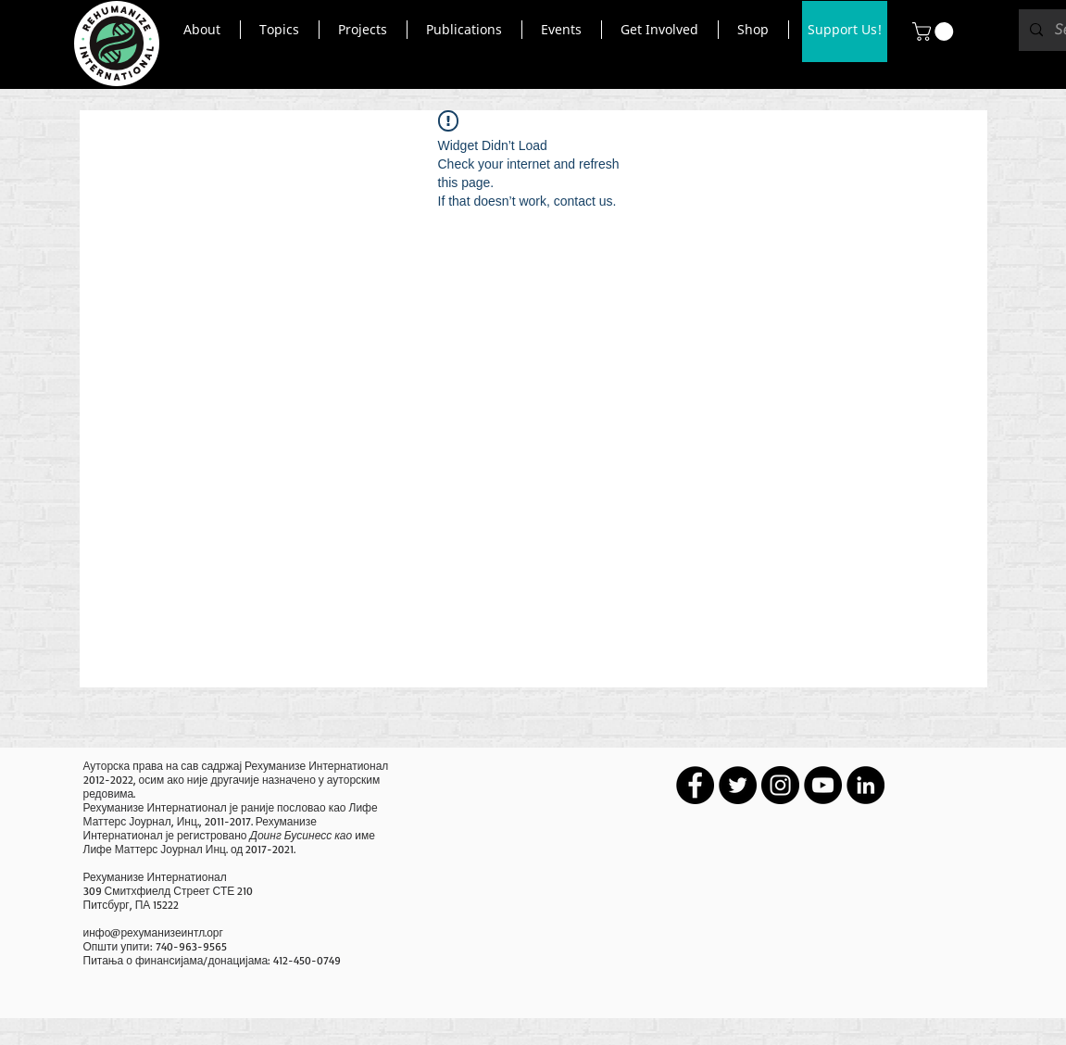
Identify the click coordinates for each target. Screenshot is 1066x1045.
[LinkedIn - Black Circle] (865, 785)
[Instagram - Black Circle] (780, 785)
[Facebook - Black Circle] (695, 785)
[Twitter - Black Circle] (738, 785)
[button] (202, 29)
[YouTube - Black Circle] (823, 785)
